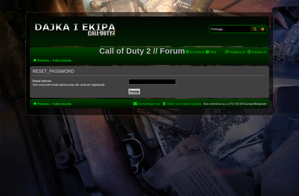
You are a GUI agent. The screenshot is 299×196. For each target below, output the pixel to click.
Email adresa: (42, 80)
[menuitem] (210, 52)
